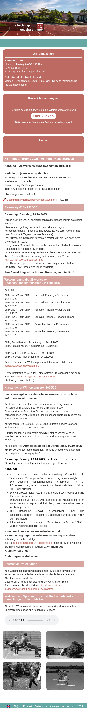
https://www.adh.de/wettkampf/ (22, 365)
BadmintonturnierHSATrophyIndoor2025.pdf (29, 200)
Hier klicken (43, 116)
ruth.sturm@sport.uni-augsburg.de (24, 259)
